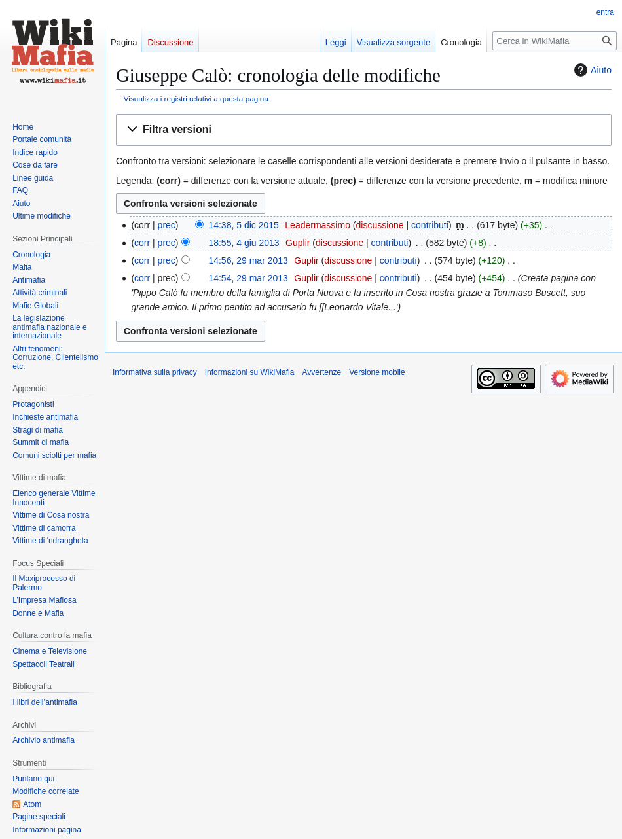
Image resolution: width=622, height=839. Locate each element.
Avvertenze (321, 372)
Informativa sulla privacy (155, 372)
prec (166, 225)
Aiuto (591, 70)
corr (142, 243)
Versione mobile (377, 372)
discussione (379, 225)
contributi (429, 225)
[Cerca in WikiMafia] (554, 40)
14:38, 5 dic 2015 (243, 225)
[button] (363, 130)
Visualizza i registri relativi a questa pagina (196, 98)
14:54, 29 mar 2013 (247, 278)
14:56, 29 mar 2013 (247, 260)
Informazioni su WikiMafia (250, 372)
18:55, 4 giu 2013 (243, 243)
